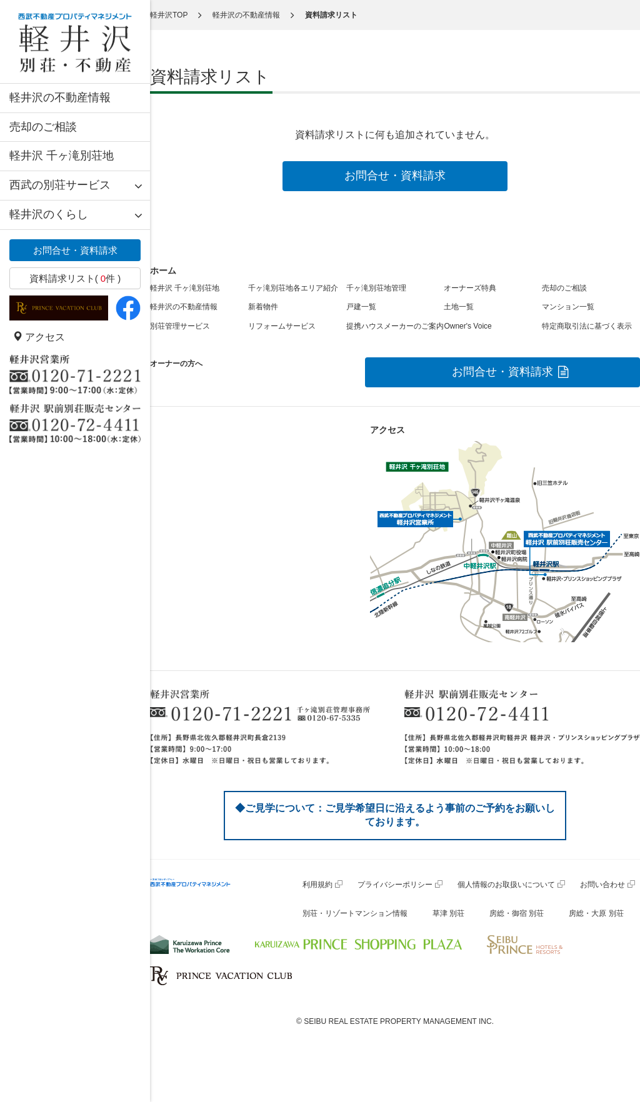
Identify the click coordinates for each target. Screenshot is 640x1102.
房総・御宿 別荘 (516, 913)
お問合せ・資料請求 (75, 250)
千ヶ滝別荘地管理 (376, 288)
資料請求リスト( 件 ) (75, 278)
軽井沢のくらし (48, 214)
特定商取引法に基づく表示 (587, 326)
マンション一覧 (568, 306)
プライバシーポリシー (395, 884)
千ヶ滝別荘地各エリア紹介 (293, 288)
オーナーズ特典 (470, 288)
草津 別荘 (448, 913)
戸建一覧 (361, 306)
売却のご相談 (43, 127)
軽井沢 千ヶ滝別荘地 (61, 155)
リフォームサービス (282, 326)
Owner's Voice (467, 326)
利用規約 (317, 884)
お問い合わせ (602, 884)
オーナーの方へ (176, 363)
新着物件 (263, 306)
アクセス (38, 337)
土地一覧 (459, 306)
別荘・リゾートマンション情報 (355, 913)
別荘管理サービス (180, 326)
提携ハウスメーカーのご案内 (395, 326)
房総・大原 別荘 (596, 913)
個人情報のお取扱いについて (506, 884)
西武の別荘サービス (60, 185)
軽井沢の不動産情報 (60, 97)
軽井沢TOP (169, 15)
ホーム (163, 271)
